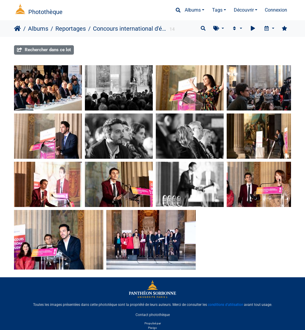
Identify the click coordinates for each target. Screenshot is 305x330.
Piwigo (152, 327)
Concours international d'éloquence (129, 28)
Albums (193, 10)
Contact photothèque (153, 315)
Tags (217, 10)
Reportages (70, 28)
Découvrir (244, 10)
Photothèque (45, 11)
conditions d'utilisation (225, 305)
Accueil (17, 28)
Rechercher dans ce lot (44, 49)
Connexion (276, 10)
